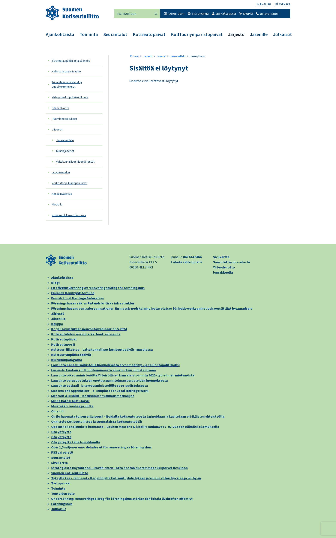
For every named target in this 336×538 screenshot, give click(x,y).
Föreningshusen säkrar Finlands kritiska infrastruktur (93, 303)
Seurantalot (115, 34)
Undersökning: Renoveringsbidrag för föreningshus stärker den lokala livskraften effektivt (122, 498)
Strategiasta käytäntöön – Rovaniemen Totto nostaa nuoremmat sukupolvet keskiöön (119, 468)
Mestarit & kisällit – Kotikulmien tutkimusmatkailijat (92, 396)
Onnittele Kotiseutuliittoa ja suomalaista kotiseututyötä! (96, 421)
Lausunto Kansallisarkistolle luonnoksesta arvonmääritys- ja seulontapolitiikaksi (115, 365)
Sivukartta (221, 257)
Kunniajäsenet (65, 151)
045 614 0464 (192, 257)
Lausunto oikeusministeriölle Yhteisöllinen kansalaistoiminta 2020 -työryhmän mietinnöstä (122, 375)
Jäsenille (259, 34)
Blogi (55, 282)
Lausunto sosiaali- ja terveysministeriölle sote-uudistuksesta (99, 385)
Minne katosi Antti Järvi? (70, 401)
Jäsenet (57, 129)
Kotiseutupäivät (149, 34)
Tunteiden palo (63, 493)
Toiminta (89, 34)
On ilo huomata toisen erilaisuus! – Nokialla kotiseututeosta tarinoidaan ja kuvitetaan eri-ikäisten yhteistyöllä (137, 416)
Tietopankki (198, 14)
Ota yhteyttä (61, 432)
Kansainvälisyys (62, 194)
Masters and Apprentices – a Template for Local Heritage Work (99, 390)
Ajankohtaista (60, 34)
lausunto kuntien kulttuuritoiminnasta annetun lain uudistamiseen (103, 370)
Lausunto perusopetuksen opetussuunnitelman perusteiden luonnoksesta (109, 380)
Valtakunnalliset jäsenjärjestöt (75, 161)
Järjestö (236, 34)
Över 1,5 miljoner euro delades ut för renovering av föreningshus (101, 447)
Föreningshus (61, 504)
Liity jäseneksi (224, 14)
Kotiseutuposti (63, 344)
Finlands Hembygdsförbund (72, 293)
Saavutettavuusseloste (231, 262)
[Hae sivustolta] (133, 13)
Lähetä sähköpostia (186, 262)
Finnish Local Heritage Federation (77, 298)
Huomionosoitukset (64, 119)
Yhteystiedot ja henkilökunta (70, 97)
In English (263, 4)
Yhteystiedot (267, 14)
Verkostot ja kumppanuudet (69, 183)
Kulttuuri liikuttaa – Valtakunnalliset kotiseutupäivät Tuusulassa (102, 349)
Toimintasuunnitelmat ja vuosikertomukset (67, 84)
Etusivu (134, 56)
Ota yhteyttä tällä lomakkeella (75, 442)
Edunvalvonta (60, 108)
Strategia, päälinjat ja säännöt (71, 61)
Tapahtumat (174, 14)
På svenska (282, 4)
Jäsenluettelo (65, 140)
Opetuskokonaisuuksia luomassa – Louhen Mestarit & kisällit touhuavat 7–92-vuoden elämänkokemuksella (135, 426)
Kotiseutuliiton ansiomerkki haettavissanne (85, 334)
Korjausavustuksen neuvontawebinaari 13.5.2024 (89, 329)
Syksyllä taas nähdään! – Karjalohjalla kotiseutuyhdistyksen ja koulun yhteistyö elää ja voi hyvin (126, 478)
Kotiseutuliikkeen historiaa (69, 215)
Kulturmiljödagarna (66, 360)
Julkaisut (282, 34)
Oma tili (57, 411)
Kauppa (246, 14)
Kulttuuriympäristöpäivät (197, 34)
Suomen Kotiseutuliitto (69, 473)
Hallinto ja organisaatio (66, 71)
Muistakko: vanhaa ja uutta (72, 406)
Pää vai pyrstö (62, 452)
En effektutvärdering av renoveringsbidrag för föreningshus (98, 288)
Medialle (57, 204)
